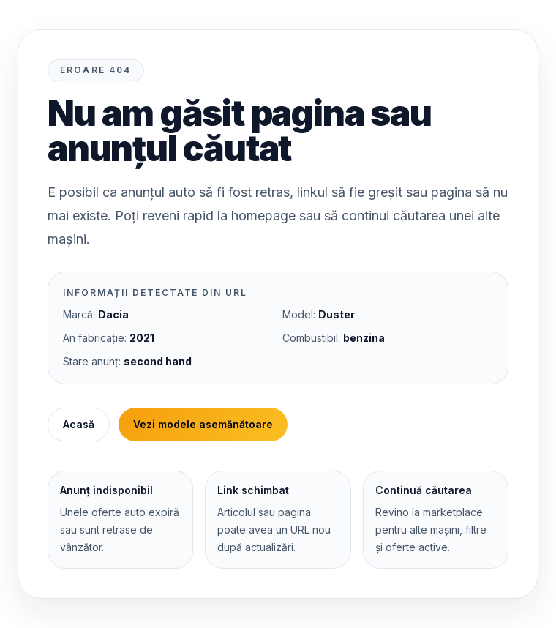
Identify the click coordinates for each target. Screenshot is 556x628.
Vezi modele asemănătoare (203, 424)
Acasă (78, 424)
